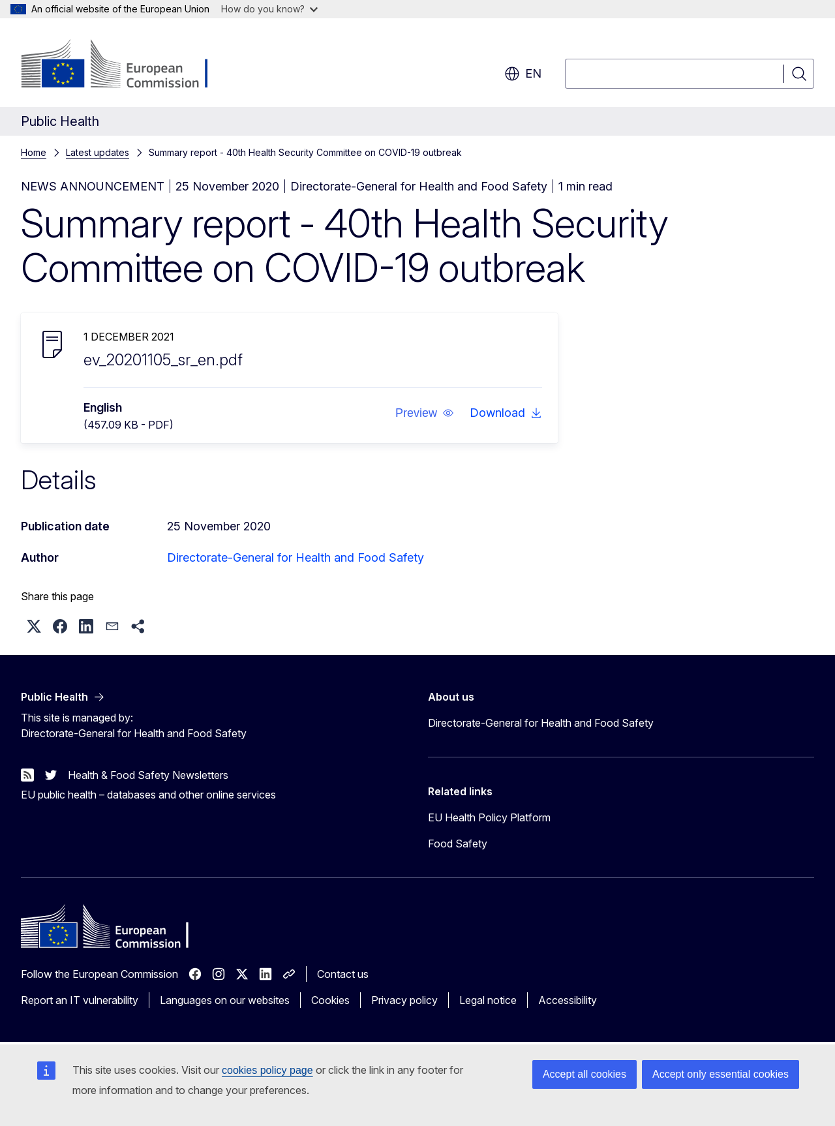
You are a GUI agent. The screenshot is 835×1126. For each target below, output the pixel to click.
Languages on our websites (225, 1000)
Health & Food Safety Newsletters (148, 775)
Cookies (330, 1000)
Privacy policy (404, 1000)
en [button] (522, 74)
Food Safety (457, 843)
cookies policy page (267, 1070)
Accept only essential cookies (720, 1074)
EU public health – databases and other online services (148, 794)
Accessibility (567, 1000)
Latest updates (97, 152)
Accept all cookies (584, 1074)
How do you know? (269, 8)
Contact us (343, 974)
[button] (424, 413)
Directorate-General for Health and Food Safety (295, 557)
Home (33, 152)
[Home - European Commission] (126, 65)
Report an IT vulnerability (79, 1000)
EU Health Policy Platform (489, 817)
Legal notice (488, 1000)
